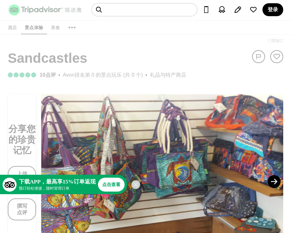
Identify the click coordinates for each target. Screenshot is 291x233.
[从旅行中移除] (276, 56)
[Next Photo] (274, 181)
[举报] (258, 56)
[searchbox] (144, 10)
